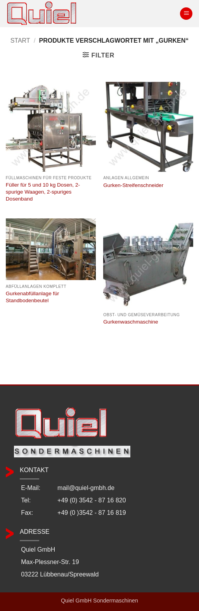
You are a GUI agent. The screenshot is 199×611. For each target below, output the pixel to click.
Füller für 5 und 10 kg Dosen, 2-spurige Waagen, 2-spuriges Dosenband (43, 191)
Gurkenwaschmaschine (130, 322)
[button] (186, 13)
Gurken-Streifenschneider (133, 185)
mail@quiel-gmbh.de (85, 488)
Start (20, 40)
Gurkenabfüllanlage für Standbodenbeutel (32, 297)
